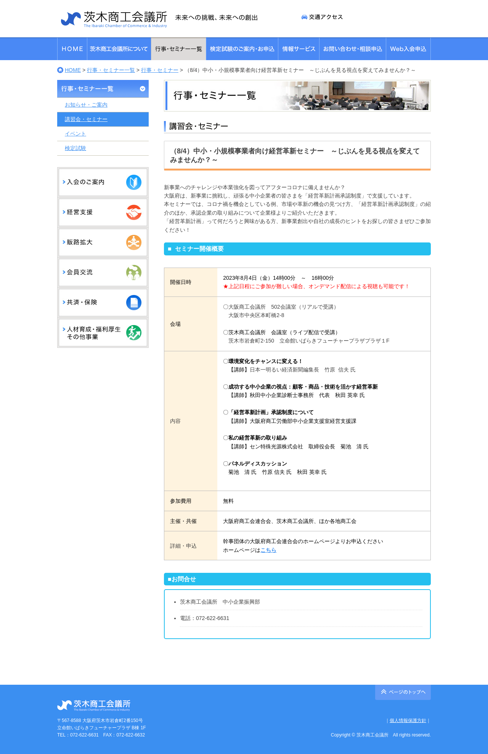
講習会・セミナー (86, 119)
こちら (268, 550)
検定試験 (75, 148)
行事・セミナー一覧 (111, 70)
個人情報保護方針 (408, 720)
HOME (73, 70)
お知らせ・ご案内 (86, 105)
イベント (75, 134)
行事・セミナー (159, 70)
